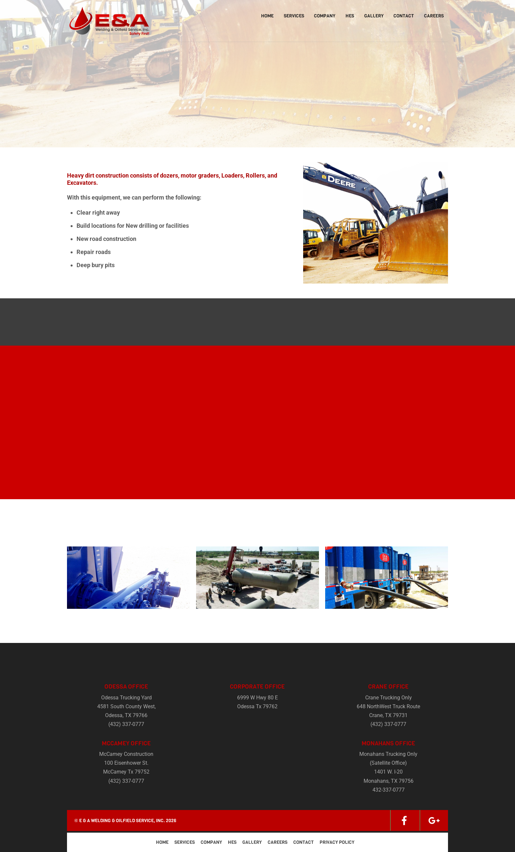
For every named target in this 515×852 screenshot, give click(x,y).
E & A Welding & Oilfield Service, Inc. (122, 821)
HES (350, 16)
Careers (434, 16)
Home (267, 16)
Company (324, 16)
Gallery (374, 16)
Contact (403, 16)
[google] (434, 820)
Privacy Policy (337, 842)
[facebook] (404, 820)
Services (294, 16)
